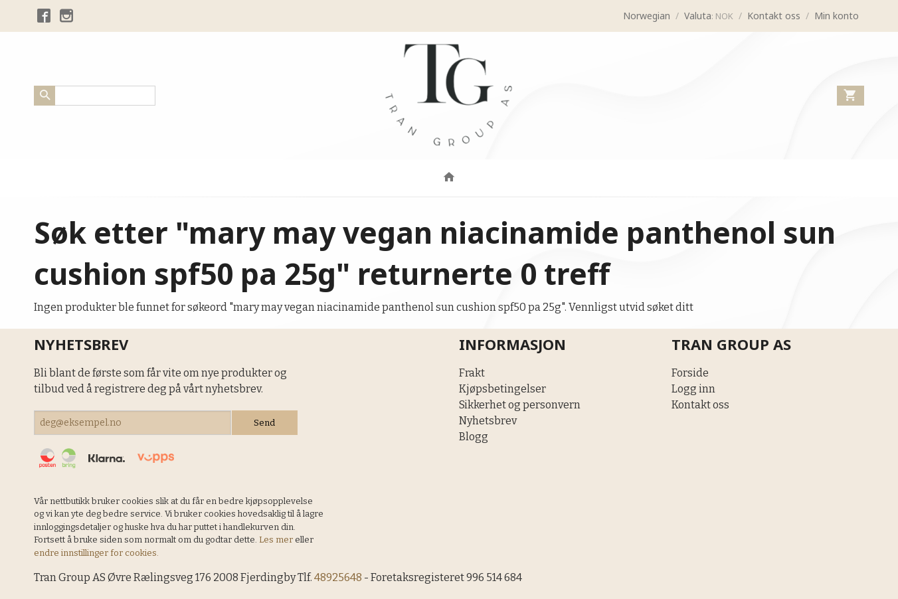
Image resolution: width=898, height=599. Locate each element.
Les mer (277, 540)
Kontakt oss (700, 404)
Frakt (472, 373)
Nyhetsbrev (488, 420)
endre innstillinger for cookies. (96, 553)
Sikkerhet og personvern (520, 404)
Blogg (473, 436)
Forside (690, 373)
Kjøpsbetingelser (502, 389)
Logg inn (693, 389)
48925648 (338, 577)
